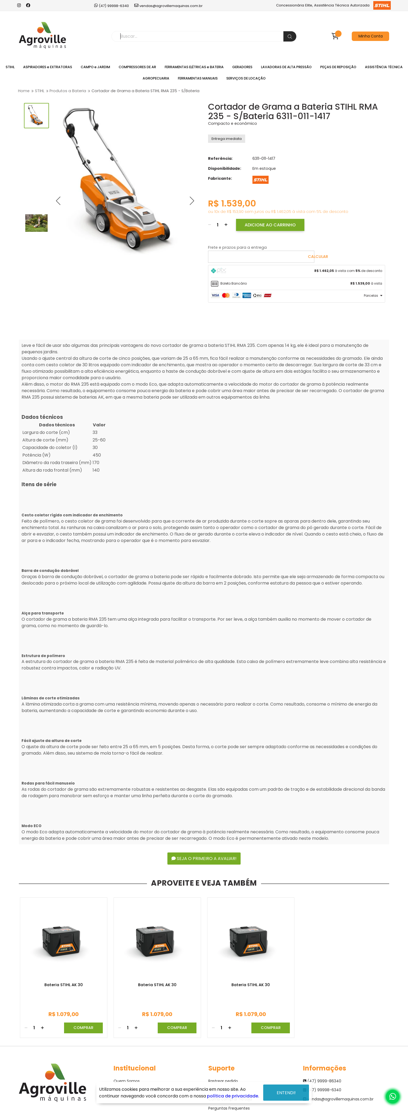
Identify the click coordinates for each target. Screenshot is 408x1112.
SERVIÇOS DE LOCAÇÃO (246, 78)
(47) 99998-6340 (111, 5)
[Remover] (209, 225)
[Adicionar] (225, 225)
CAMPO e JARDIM (95, 67)
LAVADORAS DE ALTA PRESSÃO (286, 67)
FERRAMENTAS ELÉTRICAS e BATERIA (194, 67)
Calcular (318, 256)
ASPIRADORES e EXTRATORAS (47, 67)
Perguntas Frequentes (229, 1108)
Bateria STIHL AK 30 (63, 985)
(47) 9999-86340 (322, 1081)
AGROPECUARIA (156, 78)
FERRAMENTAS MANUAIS (198, 78)
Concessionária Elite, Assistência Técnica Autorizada (333, 5)
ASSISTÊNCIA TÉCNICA (384, 67)
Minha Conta (370, 36)
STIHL (10, 67)
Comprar (83, 1027)
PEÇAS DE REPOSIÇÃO (338, 67)
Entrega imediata (227, 138)
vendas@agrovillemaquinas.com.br (168, 5)
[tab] (296, 271)
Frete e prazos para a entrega (237, 247)
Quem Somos (127, 1081)
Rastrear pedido (223, 1081)
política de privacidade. (233, 1096)
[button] (58, 200)
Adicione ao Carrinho (270, 225)
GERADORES (242, 67)
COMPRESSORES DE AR (137, 67)
